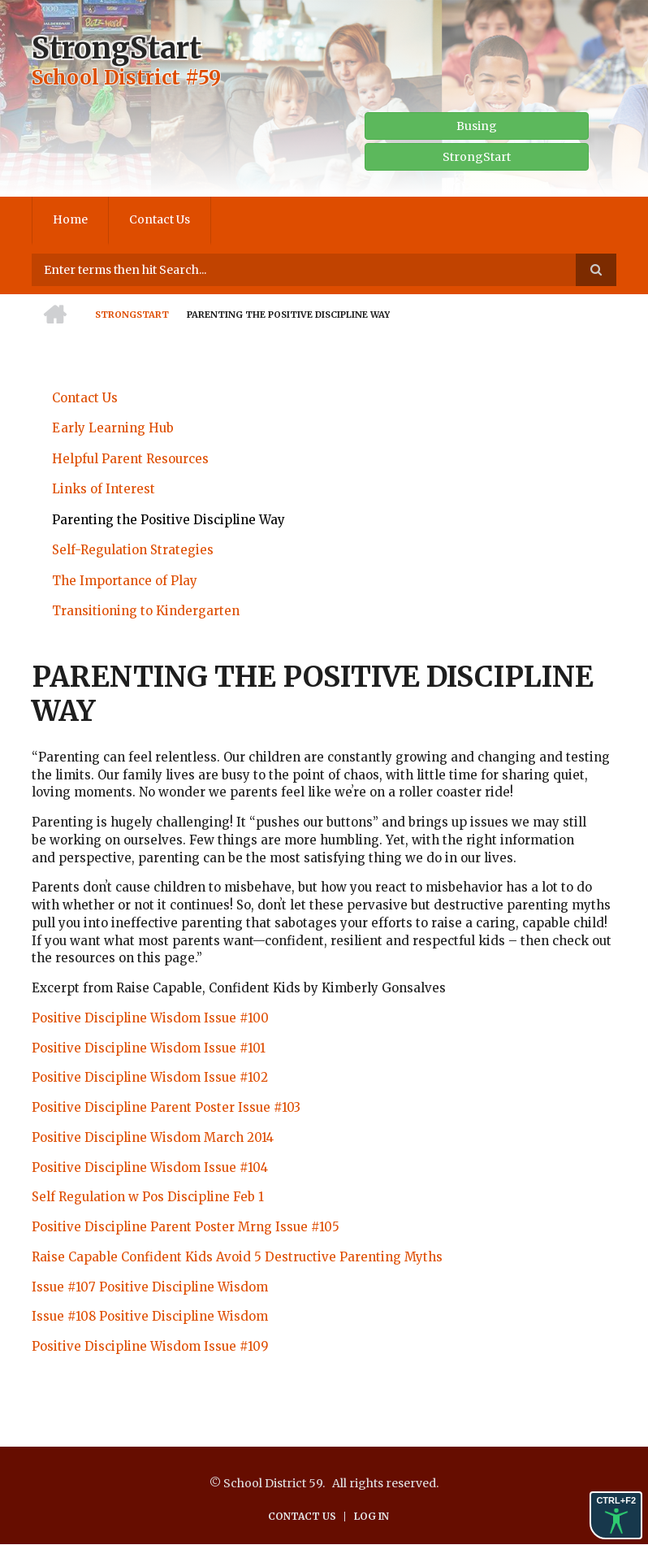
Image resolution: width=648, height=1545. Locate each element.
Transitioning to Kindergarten (146, 610)
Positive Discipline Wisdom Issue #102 (150, 1077)
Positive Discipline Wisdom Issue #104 (150, 1167)
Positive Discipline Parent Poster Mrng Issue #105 (185, 1227)
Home (70, 219)
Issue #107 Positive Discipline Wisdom (150, 1287)
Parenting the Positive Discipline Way (168, 519)
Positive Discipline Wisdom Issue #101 (149, 1048)
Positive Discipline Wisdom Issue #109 (150, 1346)
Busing (476, 126)
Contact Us (159, 219)
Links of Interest (103, 489)
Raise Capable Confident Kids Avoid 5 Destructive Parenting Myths (237, 1257)
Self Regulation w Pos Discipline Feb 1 (148, 1196)
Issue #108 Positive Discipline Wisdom (150, 1316)
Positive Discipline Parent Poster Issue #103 (166, 1107)
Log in (371, 1516)
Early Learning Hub (113, 428)
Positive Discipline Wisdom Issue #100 (150, 1018)
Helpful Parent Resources (130, 459)
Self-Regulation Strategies (133, 550)
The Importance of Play (124, 580)
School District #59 (126, 77)
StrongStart (116, 48)
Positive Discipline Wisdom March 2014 (153, 1137)
